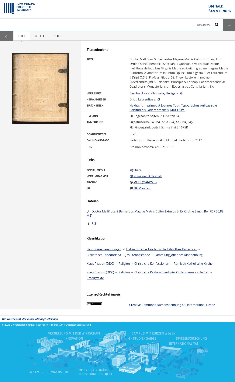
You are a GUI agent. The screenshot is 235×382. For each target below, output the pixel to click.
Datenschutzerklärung (78, 324)
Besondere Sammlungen (104, 249)
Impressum (57, 324)
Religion (124, 263)
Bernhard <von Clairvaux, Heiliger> (154, 93)
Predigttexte (95, 278)
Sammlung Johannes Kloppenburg (178, 255)
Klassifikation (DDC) (100, 263)
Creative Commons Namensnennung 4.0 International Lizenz (172, 305)
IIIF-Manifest (142, 188)
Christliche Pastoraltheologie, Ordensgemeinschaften (171, 272)
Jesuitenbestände (138, 255)
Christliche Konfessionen (151, 263)
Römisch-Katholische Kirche (193, 263)
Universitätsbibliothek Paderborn (29, 324)
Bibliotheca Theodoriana (104, 255)
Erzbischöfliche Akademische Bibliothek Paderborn (161, 249)
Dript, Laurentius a (143, 99)
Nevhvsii (135, 105)
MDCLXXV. (177, 110)
